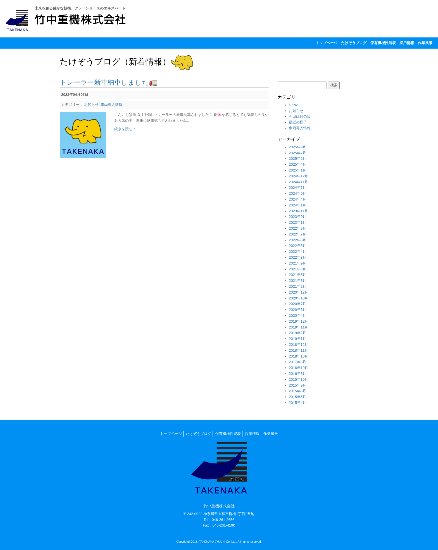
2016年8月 (297, 374)
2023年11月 (298, 211)
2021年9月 (297, 263)
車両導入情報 (111, 105)
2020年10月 (298, 298)
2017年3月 (297, 362)
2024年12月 (298, 176)
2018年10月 (298, 356)
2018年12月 (298, 344)
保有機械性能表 (383, 43)
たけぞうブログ (353, 43)
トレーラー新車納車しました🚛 (108, 82)
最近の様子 (298, 122)
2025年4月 (297, 164)
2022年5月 (297, 246)
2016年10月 (298, 368)
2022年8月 (297, 228)
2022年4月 (297, 251)
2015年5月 (297, 397)
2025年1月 (297, 170)
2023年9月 (297, 217)
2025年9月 (297, 147)
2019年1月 (297, 339)
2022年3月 (297, 257)
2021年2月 (297, 286)
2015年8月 (297, 391)
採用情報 (406, 43)
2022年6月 (297, 240)
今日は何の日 (300, 116)
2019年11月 (298, 327)
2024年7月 (297, 187)
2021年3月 (297, 280)
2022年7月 (297, 234)
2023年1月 (297, 222)
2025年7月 (297, 153)
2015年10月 (298, 379)
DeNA (294, 105)
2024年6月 (297, 193)
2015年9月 (297, 385)
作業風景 (425, 43)
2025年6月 (297, 158)
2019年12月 (298, 321)
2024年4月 (297, 199)
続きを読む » (124, 129)
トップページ (326, 43)
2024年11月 (298, 182)
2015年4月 (297, 403)
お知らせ (91, 105)
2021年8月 (297, 269)
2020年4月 (297, 315)
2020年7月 (297, 304)
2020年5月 (297, 310)
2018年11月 (298, 350)
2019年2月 (297, 333)
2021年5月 (297, 275)
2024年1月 (297, 205)
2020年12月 (298, 292)
